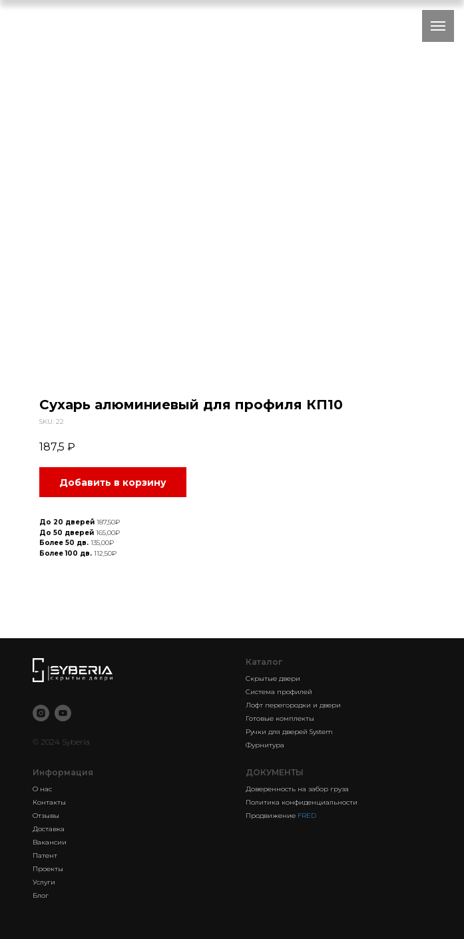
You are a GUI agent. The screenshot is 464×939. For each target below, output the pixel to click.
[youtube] (63, 713)
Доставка (49, 829)
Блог (41, 895)
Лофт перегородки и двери (293, 705)
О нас (42, 789)
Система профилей (279, 691)
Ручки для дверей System (289, 731)
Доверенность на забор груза (297, 789)
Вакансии (50, 842)
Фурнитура (265, 745)
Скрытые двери (273, 678)
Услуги (44, 882)
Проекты (48, 868)
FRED (307, 815)
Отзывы (46, 815)
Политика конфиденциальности (301, 802)
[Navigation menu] (438, 26)
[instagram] (41, 713)
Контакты (49, 802)
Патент (45, 855)
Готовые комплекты (280, 718)
